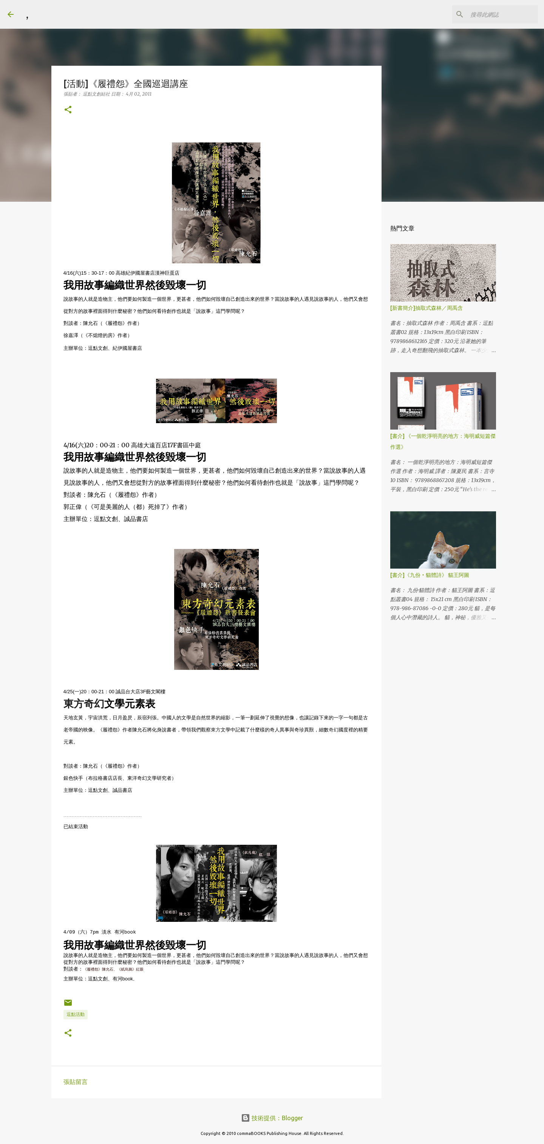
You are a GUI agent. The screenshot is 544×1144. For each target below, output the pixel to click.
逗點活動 (75, 1014)
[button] (68, 110)
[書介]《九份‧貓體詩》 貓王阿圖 (429, 575)
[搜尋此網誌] (498, 14)
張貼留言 (75, 1081)
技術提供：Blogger (272, 1118)
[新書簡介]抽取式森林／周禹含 (426, 308)
